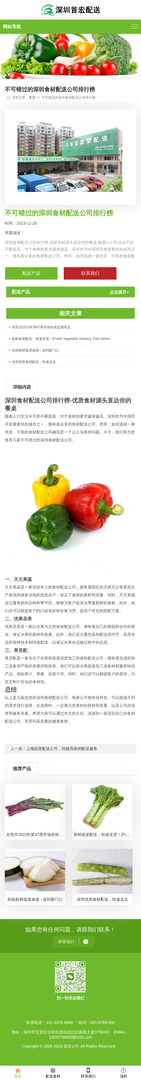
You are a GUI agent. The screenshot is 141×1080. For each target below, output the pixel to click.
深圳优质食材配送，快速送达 (34, 362)
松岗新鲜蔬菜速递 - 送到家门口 (35, 350)
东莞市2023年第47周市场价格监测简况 (41, 327)
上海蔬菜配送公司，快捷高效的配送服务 (61, 748)
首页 (32, 97)
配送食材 (53, 1072)
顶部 (123, 1072)
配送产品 (31, 273)
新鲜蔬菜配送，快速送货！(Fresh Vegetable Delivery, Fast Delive (61, 339)
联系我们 (88, 1072)
